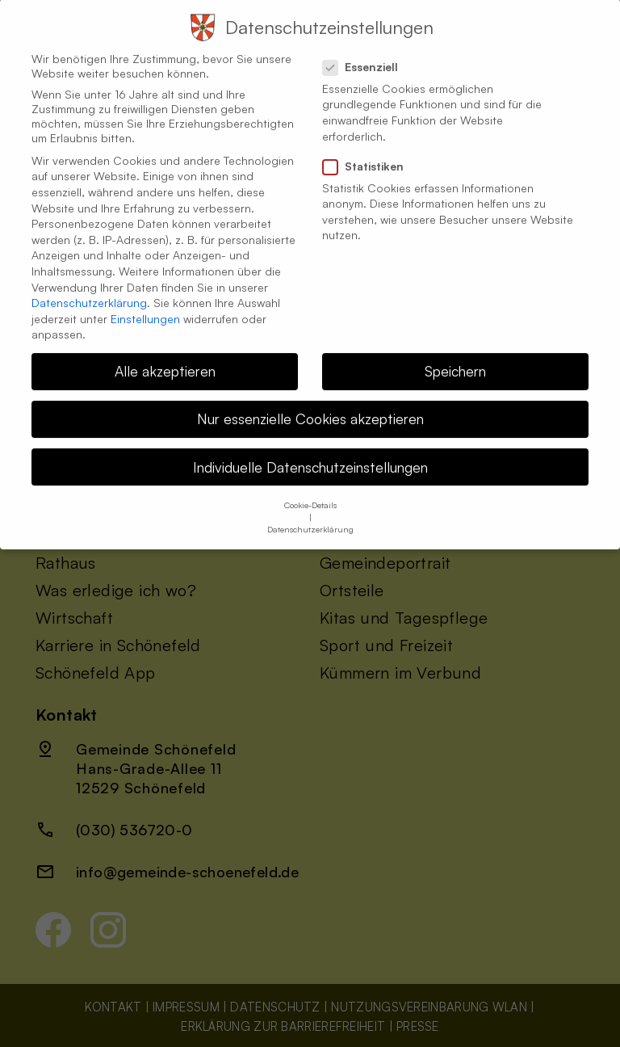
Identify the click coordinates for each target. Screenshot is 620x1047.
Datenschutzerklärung (89, 290)
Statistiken (369, 153)
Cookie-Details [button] (310, 492)
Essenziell (367, 54)
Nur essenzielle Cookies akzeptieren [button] (310, 406)
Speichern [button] (455, 359)
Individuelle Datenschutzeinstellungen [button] (310, 454)
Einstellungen (145, 306)
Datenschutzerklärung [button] (310, 516)
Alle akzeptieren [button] (165, 359)
